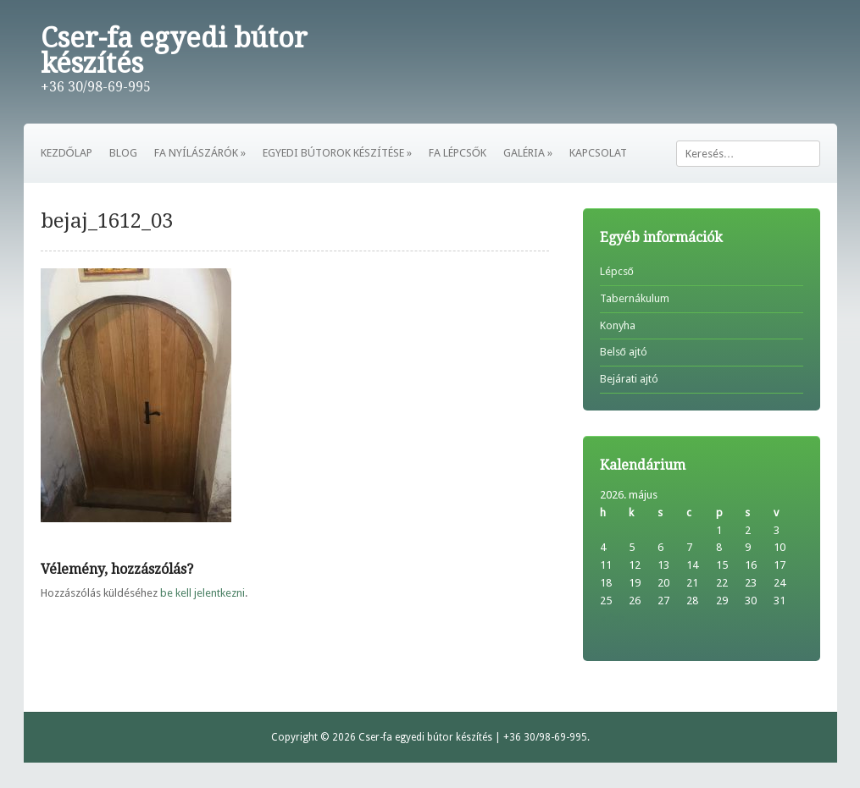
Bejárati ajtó (629, 378)
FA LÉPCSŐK (457, 152)
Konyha (617, 325)
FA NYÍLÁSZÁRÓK (200, 152)
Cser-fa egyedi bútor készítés (174, 51)
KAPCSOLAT (598, 152)
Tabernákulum (634, 298)
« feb (612, 618)
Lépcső (617, 271)
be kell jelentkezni (202, 593)
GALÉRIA (527, 152)
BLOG (123, 152)
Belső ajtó (623, 351)
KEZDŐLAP (66, 152)
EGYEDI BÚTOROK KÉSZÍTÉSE (337, 152)
